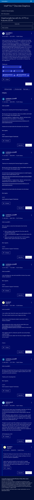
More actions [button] (5, 27)
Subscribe (17, 24)
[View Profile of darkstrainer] (9, 402)
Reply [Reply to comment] (28, 145)
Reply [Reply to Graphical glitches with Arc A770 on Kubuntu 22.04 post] (28, 84)
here (12, 480)
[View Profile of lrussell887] (9, 33)
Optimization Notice (6, 490)
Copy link (20, 145)
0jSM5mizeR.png (8, 74)
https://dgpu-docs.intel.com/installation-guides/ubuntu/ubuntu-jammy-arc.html (16, 45)
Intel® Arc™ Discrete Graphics (8, 10)
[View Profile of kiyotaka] (8, 302)
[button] (31, 33)
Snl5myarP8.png (22, 74)
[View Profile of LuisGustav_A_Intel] (11, 98)
